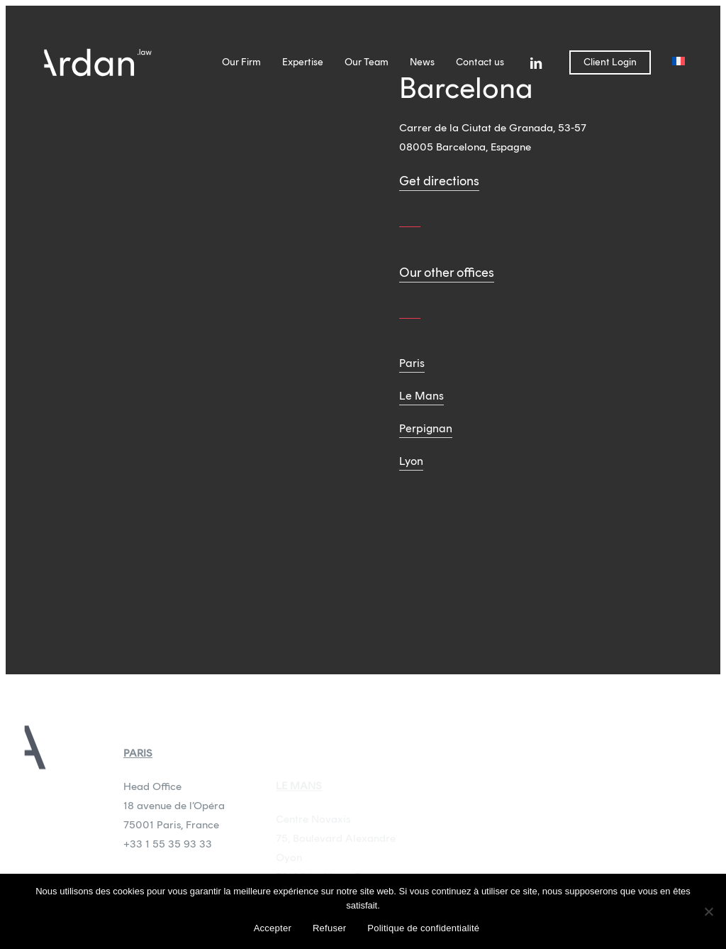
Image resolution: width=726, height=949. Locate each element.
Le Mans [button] (421, 395)
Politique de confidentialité (423, 928)
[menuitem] (678, 62)
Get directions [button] (439, 181)
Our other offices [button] (446, 272)
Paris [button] (412, 363)
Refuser (329, 928)
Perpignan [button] (425, 428)
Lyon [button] (411, 461)
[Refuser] (708, 911)
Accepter (272, 928)
